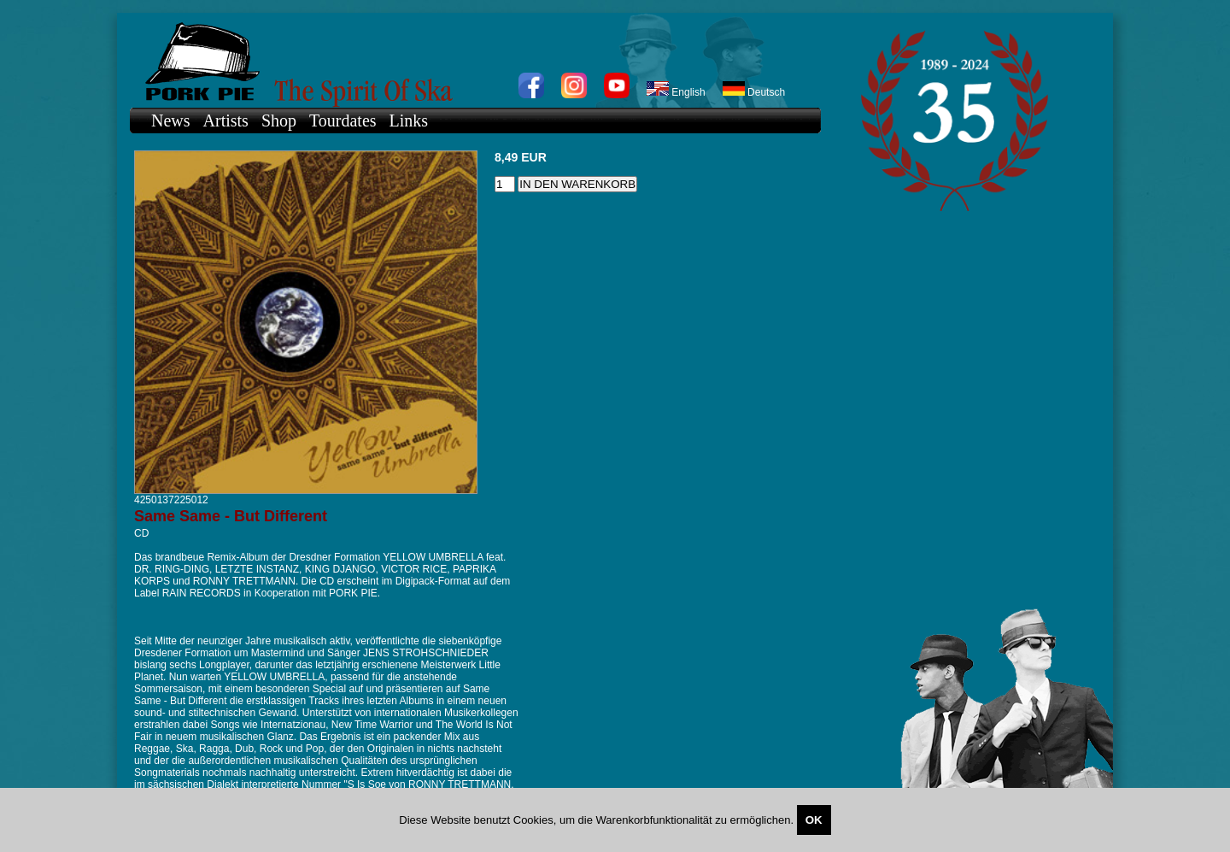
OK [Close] (814, 820)
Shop (278, 120)
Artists (226, 120)
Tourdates (343, 120)
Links (409, 120)
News (170, 120)
